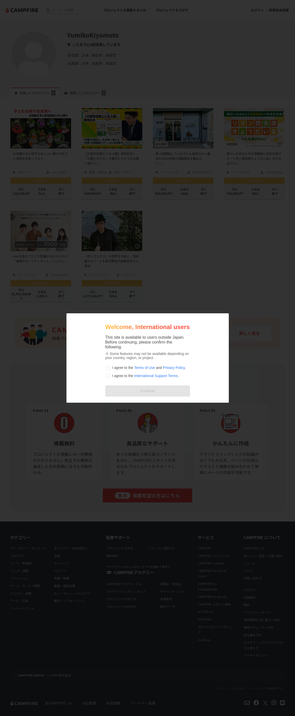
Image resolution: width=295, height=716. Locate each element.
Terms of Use (144, 368)
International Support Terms (156, 376)
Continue (147, 391)
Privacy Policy (174, 368)
